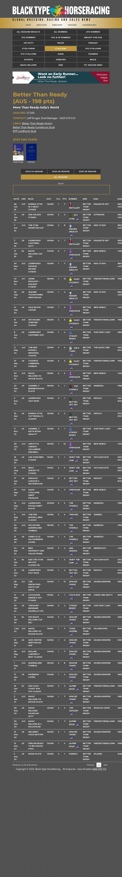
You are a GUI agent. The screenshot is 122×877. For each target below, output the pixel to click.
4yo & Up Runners (60, 37)
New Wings (100, 251)
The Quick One (102, 347)
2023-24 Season (34, 171)
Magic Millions (28, 65)
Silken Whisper (102, 581)
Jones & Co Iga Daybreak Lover (35, 539)
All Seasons (61, 177)
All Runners (61, 32)
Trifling (73, 514)
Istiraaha (99, 214)
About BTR (41, 25)
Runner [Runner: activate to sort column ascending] (73, 199)
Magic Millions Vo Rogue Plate (35, 376)
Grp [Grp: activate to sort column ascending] (23, 199)
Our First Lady (102, 332)
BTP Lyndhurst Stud (24, 131)
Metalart (74, 208)
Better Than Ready (87, 207)
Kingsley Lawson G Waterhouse (35, 481)
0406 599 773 (99, 769)
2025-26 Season (87, 171)
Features (72, 25)
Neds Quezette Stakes (33, 470)
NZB (61, 65)
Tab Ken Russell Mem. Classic (35, 517)
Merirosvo (100, 548)
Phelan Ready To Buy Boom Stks (35, 746)
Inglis (93, 59)
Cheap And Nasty (103, 595)
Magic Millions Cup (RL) (35, 254)
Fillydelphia (100, 628)
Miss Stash (100, 225)
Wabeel (98, 514)
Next (105, 765)
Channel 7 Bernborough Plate (36, 388)
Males (60, 43)
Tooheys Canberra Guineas (33, 363)
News (28, 25)
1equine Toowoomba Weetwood (35, 295)
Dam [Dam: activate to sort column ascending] (95, 199)
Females (93, 43)
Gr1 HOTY (28, 43)
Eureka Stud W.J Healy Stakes (35, 207)
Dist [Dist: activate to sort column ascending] (49, 199)
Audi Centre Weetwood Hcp (35, 643)
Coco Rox (74, 595)
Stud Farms (28, 48)
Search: (61, 188)
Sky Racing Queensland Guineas (35, 528)
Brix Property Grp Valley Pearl (36, 551)
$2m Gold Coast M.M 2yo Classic (34, 688)
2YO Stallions (93, 48)
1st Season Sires (93, 65)
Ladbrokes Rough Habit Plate (35, 506)
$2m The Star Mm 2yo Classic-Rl (35, 562)
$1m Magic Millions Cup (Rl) (35, 620)
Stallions (60, 48)
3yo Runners (28, 37)
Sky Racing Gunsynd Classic (34, 322)
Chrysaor (74, 255)
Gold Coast (18, 153)
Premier (31, 153)
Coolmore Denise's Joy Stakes (35, 597)
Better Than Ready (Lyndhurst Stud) (34, 127)
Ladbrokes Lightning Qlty (34, 243)
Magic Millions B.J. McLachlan (35, 724)
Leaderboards (89, 25)
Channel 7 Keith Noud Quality (34, 431)
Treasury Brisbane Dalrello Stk (35, 608)
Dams (61, 54)
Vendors (61, 59)
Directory (57, 25)
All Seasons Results (28, 32)
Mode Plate (35, 754)
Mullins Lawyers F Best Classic (35, 654)
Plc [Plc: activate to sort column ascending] (58, 199)
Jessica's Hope (102, 708)
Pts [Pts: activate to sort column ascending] (65, 199)
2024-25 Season (60, 171)
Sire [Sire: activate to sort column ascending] (85, 199)
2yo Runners (93, 32)
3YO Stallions (28, 54)
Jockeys (28, 59)
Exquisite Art (101, 204)
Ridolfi (98, 398)
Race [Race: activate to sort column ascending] (30, 199)
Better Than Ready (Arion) (37, 123)
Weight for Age (93, 37)
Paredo (73, 754)
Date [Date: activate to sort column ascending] (16, 199)
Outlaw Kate (101, 457)
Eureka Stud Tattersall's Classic (35, 416)
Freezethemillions (104, 279)
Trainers (93, 54)
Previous (90, 765)
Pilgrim (98, 754)
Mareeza (98, 386)
